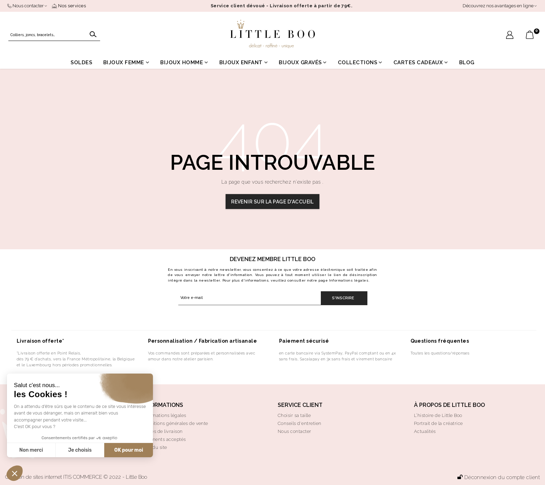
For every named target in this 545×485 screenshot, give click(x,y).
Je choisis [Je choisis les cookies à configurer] (80, 450)
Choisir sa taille (294, 415)
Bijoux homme (181, 62)
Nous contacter (294, 431)
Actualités (425, 431)
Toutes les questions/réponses (440, 353)
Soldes (81, 62)
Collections (357, 62)
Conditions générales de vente (174, 423)
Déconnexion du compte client (498, 477)
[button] (14, 473)
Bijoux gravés (300, 62)
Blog (466, 62)
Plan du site (154, 447)
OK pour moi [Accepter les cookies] (128, 450)
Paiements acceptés (163, 439)
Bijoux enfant (241, 62)
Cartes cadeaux (418, 62)
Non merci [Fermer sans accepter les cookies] (31, 450)
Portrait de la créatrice (438, 423)
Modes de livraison (162, 431)
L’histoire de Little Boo (438, 415)
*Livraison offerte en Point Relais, (49, 353)
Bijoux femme (123, 62)
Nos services (69, 5)
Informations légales (349, 280)
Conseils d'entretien (300, 423)
